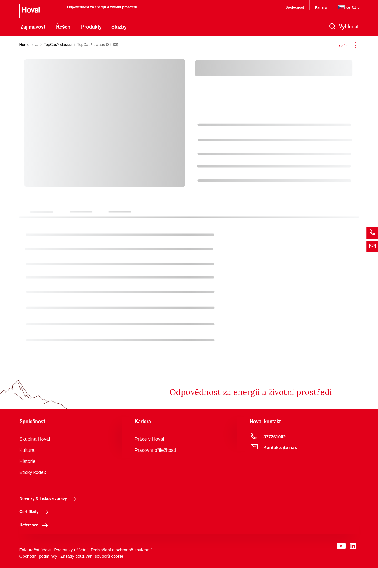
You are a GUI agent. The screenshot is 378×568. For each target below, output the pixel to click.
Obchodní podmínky (38, 556)
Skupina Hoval (34, 439)
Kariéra (321, 7)
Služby (119, 27)
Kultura (27, 450)
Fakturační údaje (35, 550)
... (36, 44)
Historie (27, 461)
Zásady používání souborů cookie (91, 556)
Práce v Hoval (149, 439)
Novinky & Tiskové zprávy (49, 498)
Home (24, 44)
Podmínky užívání (70, 550)
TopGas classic (58, 44)
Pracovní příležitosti (155, 450)
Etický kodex (32, 472)
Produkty (91, 27)
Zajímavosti (34, 27)
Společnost (295, 7)
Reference (35, 524)
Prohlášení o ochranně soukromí (121, 550)
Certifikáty (35, 511)
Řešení (64, 27)
